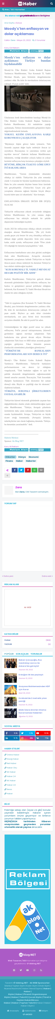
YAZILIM (27, 644)
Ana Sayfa (9, 22)
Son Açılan (22, 653)
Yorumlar (36, 653)
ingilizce (30, 977)
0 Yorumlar (40, 40)
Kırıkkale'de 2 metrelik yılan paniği (33, 700)
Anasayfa (13, 1010)
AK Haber (10, 772)
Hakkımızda (28, 1010)
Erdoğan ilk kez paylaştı (31, 674)
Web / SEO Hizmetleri (13, 9)
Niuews (7, 988)
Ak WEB (27, 607)
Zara (18, 487)
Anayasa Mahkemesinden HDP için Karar (34, 688)
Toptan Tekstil (27, 1002)
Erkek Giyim (44, 985)
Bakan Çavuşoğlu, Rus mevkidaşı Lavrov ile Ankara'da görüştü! (30, 663)
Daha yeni (8, 576)
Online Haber (11, 754)
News (8, 789)
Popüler (9, 653)
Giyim (11, 994)
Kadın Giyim (31, 985)
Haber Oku (10, 767)
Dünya (19, 22)
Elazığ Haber (11, 759)
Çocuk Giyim (35, 997)
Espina (39, 988)
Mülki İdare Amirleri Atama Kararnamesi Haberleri (32, 711)
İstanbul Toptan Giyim (15, 985)
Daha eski (46, 576)
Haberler (31, 460)
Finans (9, 460)
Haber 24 (10, 776)
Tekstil (23, 997)
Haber (19, 460)
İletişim (43, 1010)
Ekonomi (33, 457)
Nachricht (16, 988)
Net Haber (10, 763)
